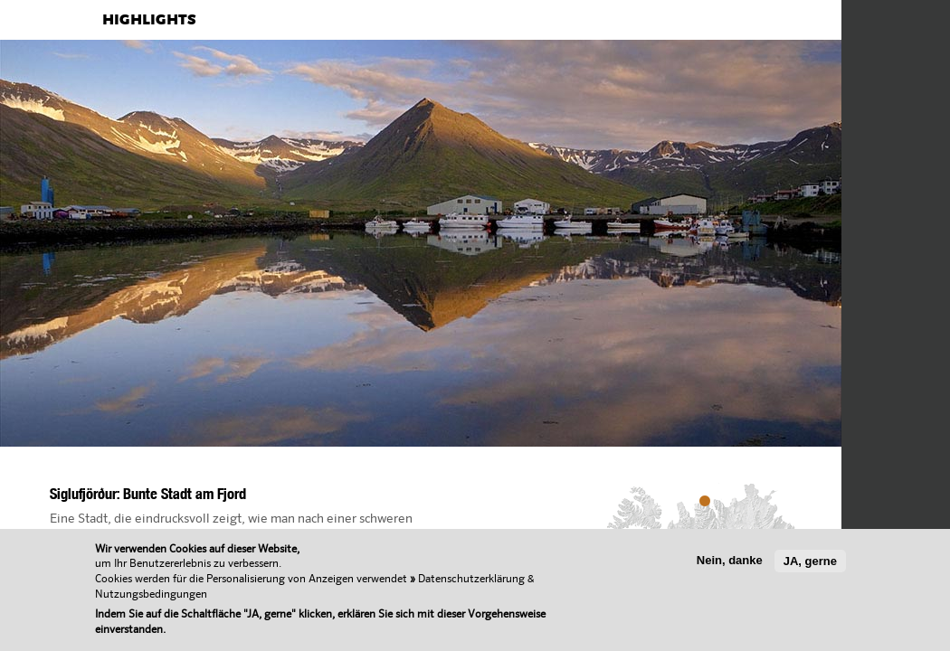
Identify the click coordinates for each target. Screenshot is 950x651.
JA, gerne (810, 561)
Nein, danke (730, 560)
